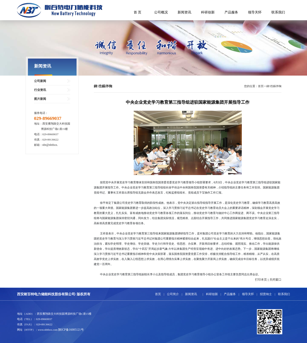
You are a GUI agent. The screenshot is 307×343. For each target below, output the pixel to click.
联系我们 (278, 12)
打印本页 (261, 279)
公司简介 (173, 294)
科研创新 (208, 12)
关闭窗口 (275, 279)
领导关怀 (255, 12)
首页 (158, 294)
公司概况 (161, 12)
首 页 (137, 12)
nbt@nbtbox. (50, 144)
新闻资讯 (184, 12)
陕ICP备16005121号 (71, 329)
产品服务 (231, 12)
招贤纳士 (266, 294)
